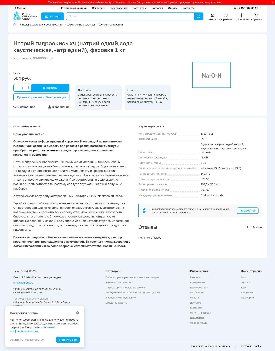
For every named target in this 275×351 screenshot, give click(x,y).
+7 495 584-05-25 (247, 7)
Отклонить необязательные (27, 339)
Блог (243, 277)
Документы (197, 317)
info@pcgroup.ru (23, 282)
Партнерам (139, 7)
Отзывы (172, 7)
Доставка (157, 7)
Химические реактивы (119, 282)
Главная (195, 277)
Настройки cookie (251, 346)
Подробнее (248, 210)
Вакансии (98, 7)
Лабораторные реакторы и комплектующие (132, 277)
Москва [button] (19, 7)
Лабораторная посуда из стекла (125, 287)
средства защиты (44, 150)
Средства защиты (116, 302)
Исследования (118, 7)
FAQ (243, 287)
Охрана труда (198, 322)
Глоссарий (247, 297)
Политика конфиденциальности (210, 346)
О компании (197, 282)
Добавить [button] (254, 227)
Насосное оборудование (121, 297)
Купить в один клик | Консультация (41, 97)
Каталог (53, 16)
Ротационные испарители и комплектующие (133, 292)
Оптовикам (197, 292)
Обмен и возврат (200, 312)
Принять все (68, 339)
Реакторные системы (74, 7)
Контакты (188, 7)
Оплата (194, 297)
